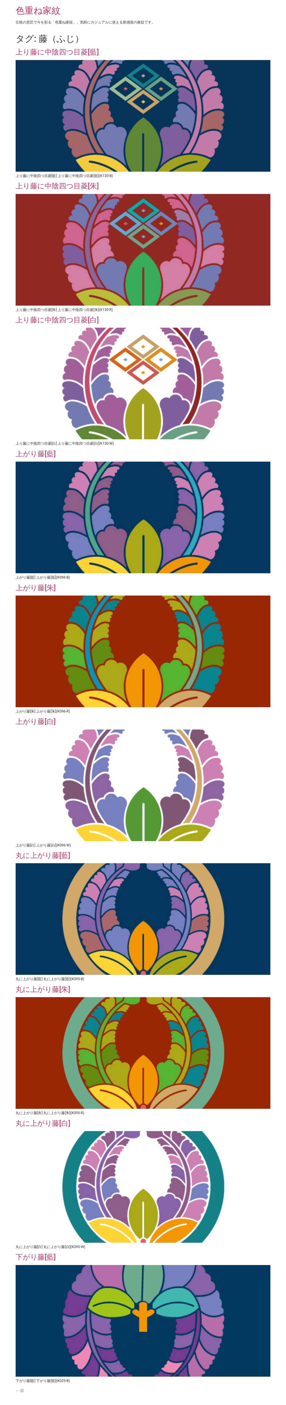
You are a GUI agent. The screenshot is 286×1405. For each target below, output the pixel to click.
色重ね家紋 (38, 10)
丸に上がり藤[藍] (43, 855)
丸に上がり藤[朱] (43, 989)
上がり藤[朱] (36, 588)
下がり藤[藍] (36, 1257)
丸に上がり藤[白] (43, 1123)
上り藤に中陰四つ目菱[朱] (57, 186)
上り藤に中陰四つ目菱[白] (57, 320)
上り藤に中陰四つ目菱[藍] (57, 52)
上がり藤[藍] (36, 454)
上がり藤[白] (36, 721)
